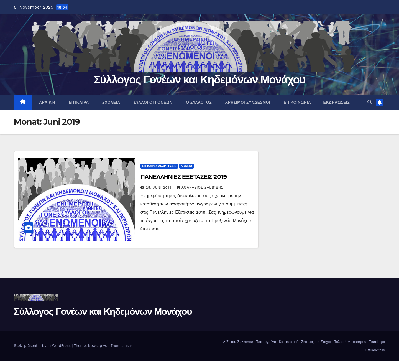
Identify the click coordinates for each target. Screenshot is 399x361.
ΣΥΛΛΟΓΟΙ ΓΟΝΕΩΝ (152, 102)
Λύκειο (186, 165)
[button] (369, 102)
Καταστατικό (288, 342)
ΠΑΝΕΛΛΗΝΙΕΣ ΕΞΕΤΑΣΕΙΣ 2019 (183, 176)
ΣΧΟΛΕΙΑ (110, 102)
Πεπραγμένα (265, 342)
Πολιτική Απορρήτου (349, 342)
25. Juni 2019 (159, 187)
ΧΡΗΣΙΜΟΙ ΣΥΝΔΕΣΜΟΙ (247, 102)
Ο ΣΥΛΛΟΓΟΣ (198, 102)
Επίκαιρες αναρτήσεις (159, 165)
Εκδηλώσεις (336, 102)
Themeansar (121, 346)
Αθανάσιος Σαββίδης (200, 187)
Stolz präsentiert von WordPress (43, 346)
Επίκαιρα (78, 102)
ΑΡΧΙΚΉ (46, 102)
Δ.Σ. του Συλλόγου (237, 342)
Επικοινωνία (374, 350)
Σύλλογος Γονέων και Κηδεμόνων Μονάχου (199, 79)
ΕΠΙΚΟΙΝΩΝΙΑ (296, 102)
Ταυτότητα (376, 342)
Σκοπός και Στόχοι (315, 342)
